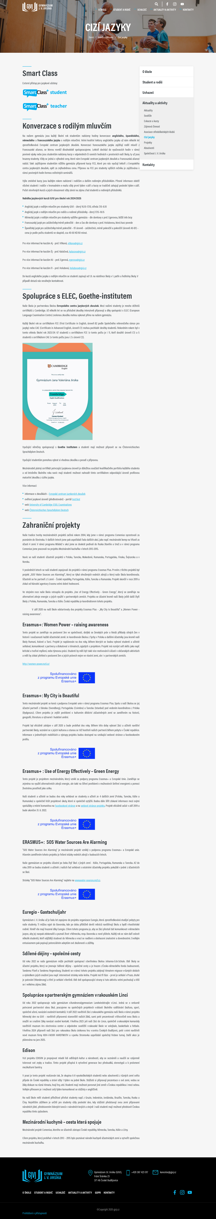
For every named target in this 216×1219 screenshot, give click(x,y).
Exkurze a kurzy (151, 121)
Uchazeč (142, 9)
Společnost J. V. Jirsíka (154, 153)
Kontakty (188, 9)
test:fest (76, 499)
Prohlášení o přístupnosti (34, 1213)
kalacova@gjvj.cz (77, 251)
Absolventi (149, 148)
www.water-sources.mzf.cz (87, 880)
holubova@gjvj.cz (78, 268)
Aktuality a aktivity (165, 9)
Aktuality (148, 110)
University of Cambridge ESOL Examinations (50, 504)
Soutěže (148, 115)
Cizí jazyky (122, 37)
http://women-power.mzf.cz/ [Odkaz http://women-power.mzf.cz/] (36, 664)
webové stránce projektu (93, 805)
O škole (102, 9)
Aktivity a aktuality (105, 37)
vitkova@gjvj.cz (75, 243)
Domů (91, 37)
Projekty (148, 142)
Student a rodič (121, 9)
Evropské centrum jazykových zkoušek (67, 494)
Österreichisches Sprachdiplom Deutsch (49, 510)
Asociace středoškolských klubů (159, 132)
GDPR (98, 1192)
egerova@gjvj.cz (77, 259)
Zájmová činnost (152, 126)
